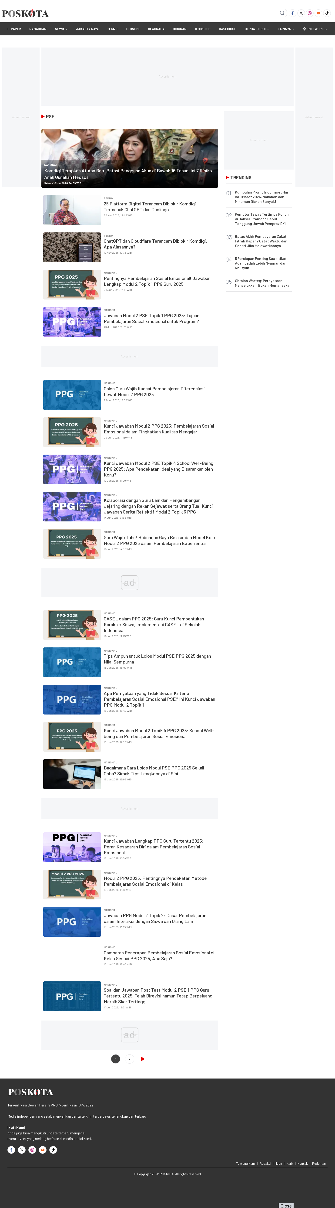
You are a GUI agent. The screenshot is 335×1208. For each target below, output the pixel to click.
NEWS (59, 29)
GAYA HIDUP (227, 29)
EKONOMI (133, 29)
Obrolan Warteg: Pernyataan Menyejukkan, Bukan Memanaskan (263, 282)
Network (315, 29)
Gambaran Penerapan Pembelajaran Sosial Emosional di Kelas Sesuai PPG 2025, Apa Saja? (159, 955)
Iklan (278, 1163)
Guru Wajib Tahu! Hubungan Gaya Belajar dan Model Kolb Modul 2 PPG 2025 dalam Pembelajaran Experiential (159, 540)
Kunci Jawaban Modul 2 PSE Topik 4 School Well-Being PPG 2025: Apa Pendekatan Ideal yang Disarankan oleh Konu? (158, 468)
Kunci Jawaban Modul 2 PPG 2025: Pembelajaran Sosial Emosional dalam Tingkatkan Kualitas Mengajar (159, 428)
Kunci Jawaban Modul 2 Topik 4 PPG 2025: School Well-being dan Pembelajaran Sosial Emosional (159, 733)
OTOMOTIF (203, 29)
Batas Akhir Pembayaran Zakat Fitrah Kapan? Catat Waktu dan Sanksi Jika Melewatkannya (261, 241)
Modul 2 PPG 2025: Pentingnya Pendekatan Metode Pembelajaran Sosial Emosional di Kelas (155, 881)
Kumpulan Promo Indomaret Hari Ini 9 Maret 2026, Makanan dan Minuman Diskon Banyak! (262, 197)
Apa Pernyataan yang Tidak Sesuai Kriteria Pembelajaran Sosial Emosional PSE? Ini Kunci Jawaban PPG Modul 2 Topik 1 (159, 699)
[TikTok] (327, 13)
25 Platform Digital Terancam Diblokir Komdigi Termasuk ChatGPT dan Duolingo (150, 206)
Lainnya (286, 29)
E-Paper (14, 29)
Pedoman (319, 1163)
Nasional (50, 165)
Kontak (303, 1163)
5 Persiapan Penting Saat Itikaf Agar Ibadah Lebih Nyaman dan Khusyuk (261, 263)
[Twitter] (301, 13)
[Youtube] (318, 13)
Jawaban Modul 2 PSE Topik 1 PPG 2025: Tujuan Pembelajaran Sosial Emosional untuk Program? (151, 318)
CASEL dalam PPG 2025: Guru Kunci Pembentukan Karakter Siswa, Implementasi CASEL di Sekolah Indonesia (154, 624)
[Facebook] (292, 13)
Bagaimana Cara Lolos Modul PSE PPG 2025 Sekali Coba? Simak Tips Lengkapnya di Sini (154, 770)
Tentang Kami (245, 1163)
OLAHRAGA (156, 29)
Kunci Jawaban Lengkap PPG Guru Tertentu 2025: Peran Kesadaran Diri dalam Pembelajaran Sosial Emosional (154, 846)
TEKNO (112, 29)
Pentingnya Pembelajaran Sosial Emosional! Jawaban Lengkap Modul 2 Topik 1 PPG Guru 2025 (157, 281)
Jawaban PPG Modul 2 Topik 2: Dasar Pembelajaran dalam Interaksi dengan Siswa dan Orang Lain (155, 918)
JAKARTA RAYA (87, 29)
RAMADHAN (38, 29)
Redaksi (265, 1163)
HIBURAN (180, 29)
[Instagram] (310, 13)
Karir (289, 1163)
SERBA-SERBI (255, 29)
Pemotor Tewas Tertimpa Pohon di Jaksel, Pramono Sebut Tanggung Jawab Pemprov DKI (262, 219)
